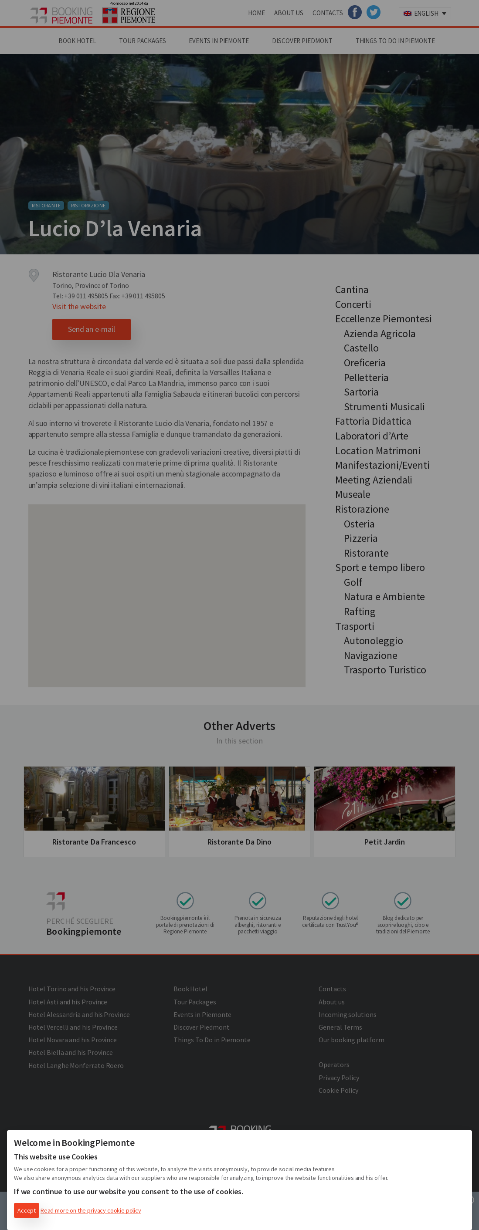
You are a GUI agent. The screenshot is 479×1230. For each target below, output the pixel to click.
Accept (26, 1210)
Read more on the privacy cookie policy (91, 1210)
